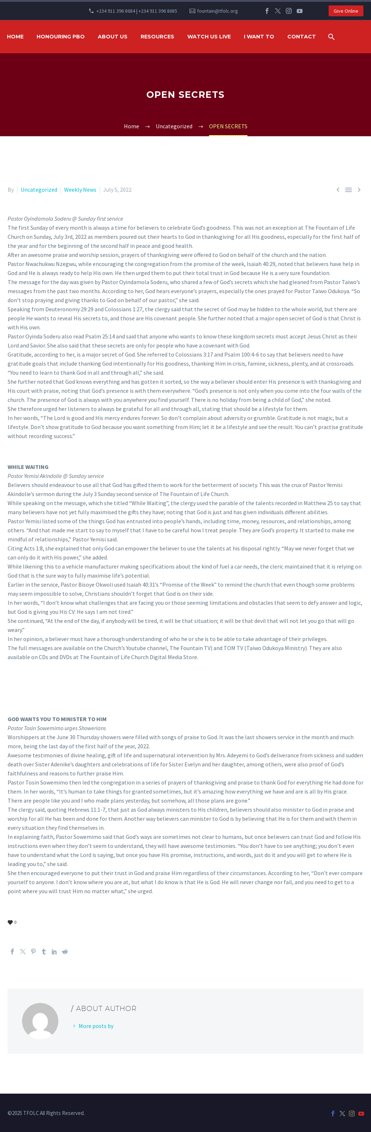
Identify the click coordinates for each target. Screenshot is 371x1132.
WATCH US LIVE (209, 36)
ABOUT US (113, 36)
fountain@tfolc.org (217, 11)
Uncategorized (39, 189)
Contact (301, 36)
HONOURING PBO (61, 36)
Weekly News (80, 189)
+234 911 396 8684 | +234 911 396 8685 (136, 11)
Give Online (346, 11)
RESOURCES (157, 36)
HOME (15, 36)
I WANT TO (259, 36)
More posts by (96, 1025)
